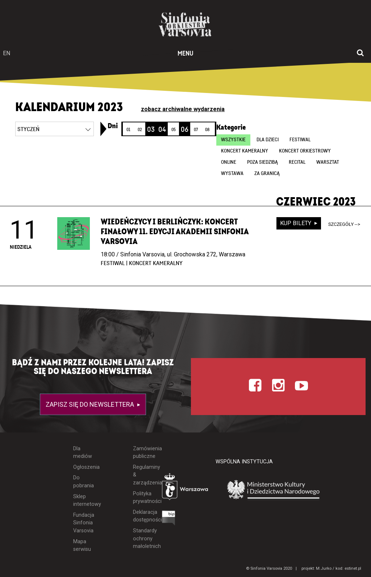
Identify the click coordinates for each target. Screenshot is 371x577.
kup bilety (296, 223)
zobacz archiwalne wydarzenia (183, 109)
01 (128, 129)
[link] (103, 129)
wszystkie (233, 139)
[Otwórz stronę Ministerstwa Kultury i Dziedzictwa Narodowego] (273, 490)
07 (196, 129)
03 (151, 129)
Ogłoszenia (82, 467)
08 (207, 129)
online (228, 162)
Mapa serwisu (82, 546)
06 (184, 129)
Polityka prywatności (142, 498)
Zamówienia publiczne (142, 453)
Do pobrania (82, 482)
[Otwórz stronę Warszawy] (186, 488)
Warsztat (327, 162)
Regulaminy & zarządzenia (142, 475)
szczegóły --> (344, 224)
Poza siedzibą (262, 162)
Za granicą (267, 173)
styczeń (28, 129)
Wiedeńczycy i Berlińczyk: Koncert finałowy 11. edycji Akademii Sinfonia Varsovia (175, 231)
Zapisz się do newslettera (91, 404)
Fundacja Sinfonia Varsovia (82, 523)
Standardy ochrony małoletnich (142, 538)
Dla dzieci (268, 139)
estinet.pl (353, 568)
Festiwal (299, 139)
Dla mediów (82, 453)
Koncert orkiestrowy (305, 151)
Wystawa (232, 173)
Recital (297, 162)
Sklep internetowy (82, 500)
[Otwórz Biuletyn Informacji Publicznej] (169, 520)
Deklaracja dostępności (142, 516)
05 (173, 129)
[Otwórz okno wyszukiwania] (360, 53)
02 (140, 129)
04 (162, 129)
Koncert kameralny (244, 151)
